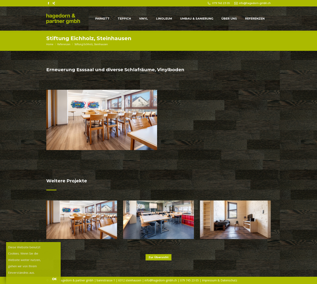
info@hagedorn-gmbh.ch (255, 3)
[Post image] (81, 219)
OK (54, 279)
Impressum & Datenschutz (219, 280)
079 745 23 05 (221, 3)
